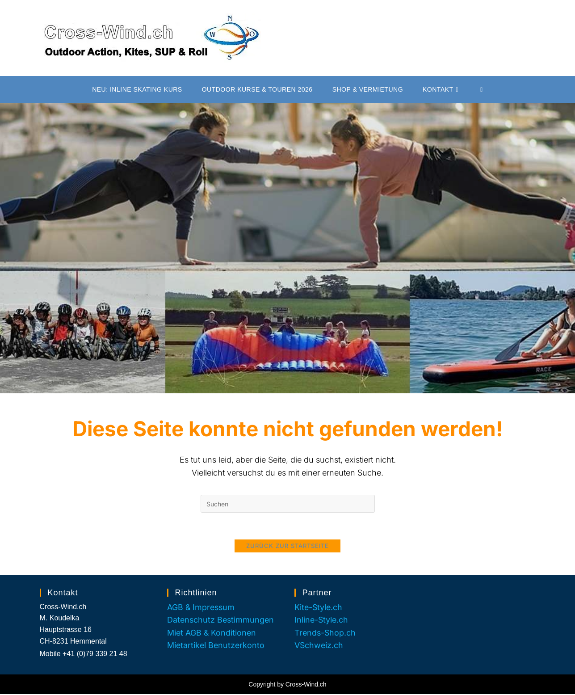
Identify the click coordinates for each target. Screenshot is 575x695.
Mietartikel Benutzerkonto (216, 646)
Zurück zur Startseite (287, 546)
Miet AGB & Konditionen (212, 633)
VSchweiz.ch (319, 646)
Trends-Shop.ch (325, 633)
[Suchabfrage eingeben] (288, 504)
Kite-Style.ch (319, 608)
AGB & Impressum (201, 608)
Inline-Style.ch (321, 620)
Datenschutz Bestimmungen (221, 620)
